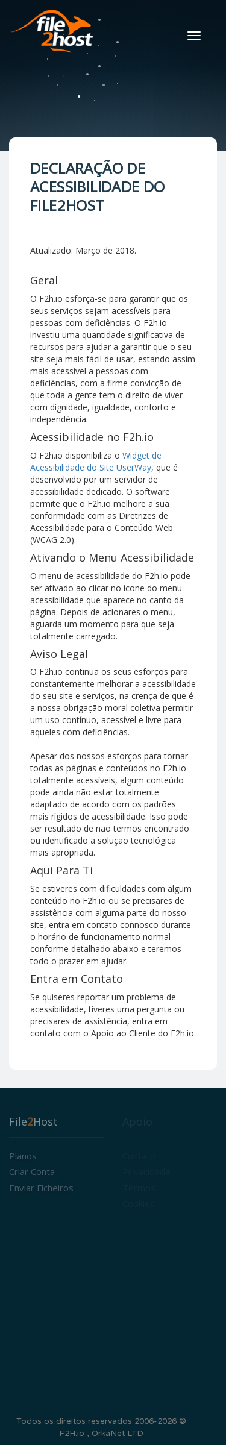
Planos (23, 1156)
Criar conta (32, 1171)
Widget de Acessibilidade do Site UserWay (96, 461)
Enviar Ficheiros (41, 1188)
